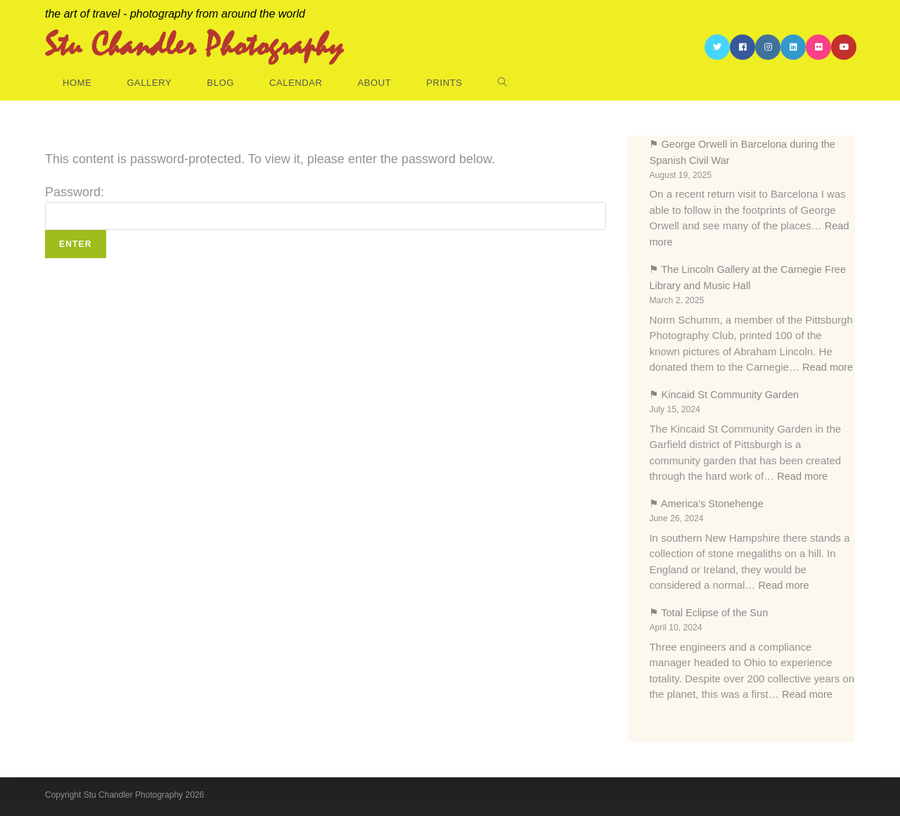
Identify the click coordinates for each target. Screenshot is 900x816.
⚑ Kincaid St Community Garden (726, 393)
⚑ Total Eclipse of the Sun (710, 610)
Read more (828, 365)
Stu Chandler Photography (194, 47)
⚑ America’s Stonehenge (707, 501)
